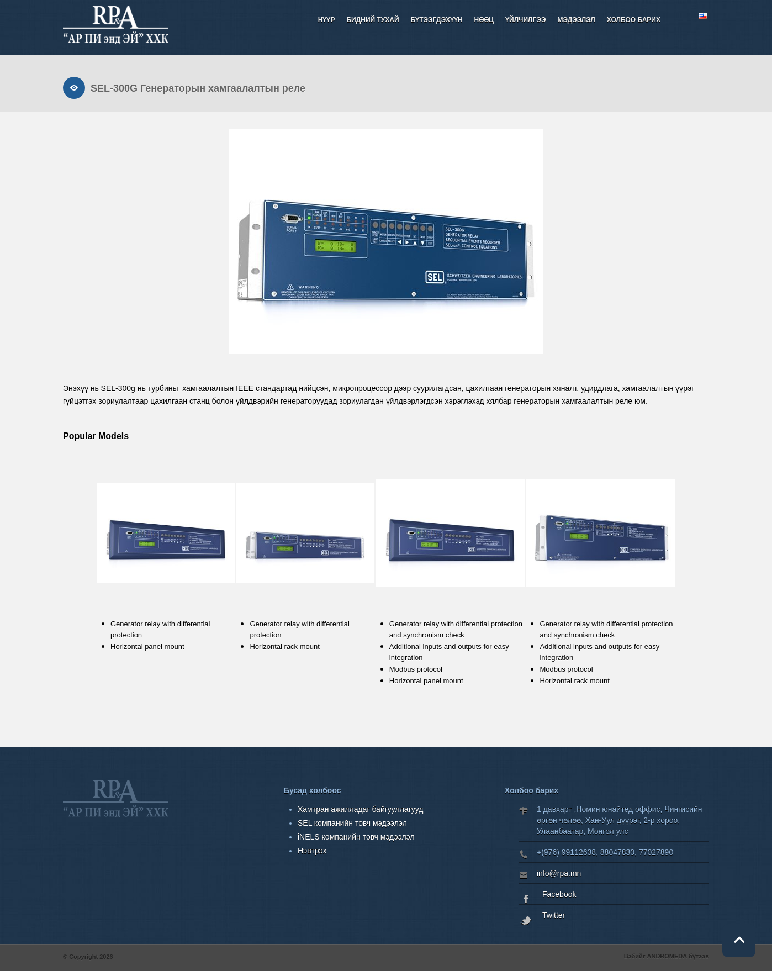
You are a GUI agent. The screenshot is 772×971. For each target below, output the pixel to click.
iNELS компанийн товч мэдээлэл (356, 836)
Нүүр (326, 20)
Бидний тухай (372, 20)
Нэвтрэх (312, 850)
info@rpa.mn (559, 873)
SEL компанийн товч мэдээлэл (352, 823)
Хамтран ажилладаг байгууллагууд (360, 809)
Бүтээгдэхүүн (437, 20)
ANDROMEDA (667, 956)
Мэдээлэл (576, 20)
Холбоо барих (633, 20)
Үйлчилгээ (525, 20)
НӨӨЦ (484, 20)
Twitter (553, 915)
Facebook (559, 894)
